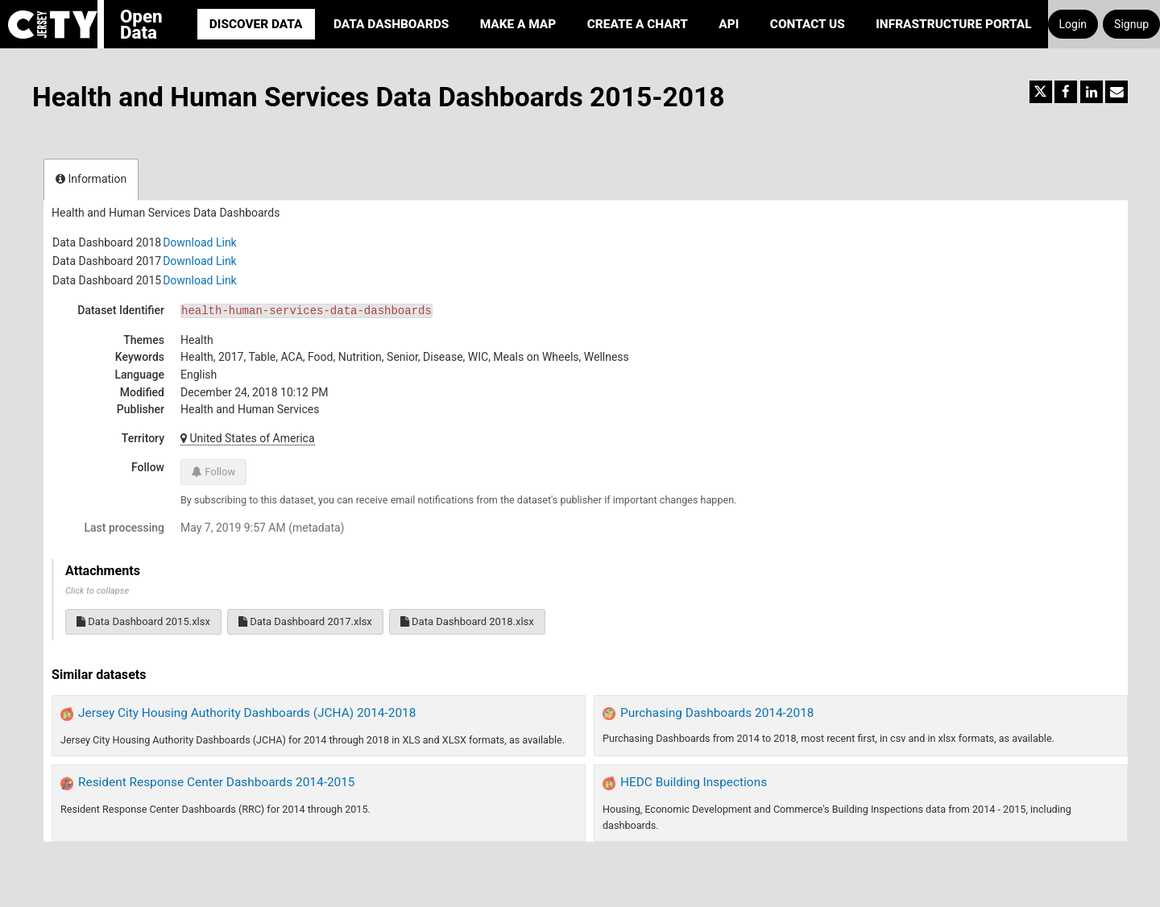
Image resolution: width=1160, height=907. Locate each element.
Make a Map (518, 24)
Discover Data (256, 24)
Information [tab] (91, 178)
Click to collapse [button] (97, 591)
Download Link (200, 242)
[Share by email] (1116, 92)
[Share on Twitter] (1041, 92)
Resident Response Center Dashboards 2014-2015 (216, 782)
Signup (1131, 24)
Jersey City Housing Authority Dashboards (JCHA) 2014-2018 (247, 713)
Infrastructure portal (953, 24)
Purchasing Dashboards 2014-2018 (717, 713)
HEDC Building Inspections (693, 782)
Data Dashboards (391, 24)
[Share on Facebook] (1065, 92)
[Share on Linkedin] (1091, 92)
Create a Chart (637, 24)
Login (1073, 24)
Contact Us (807, 24)
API (729, 24)
